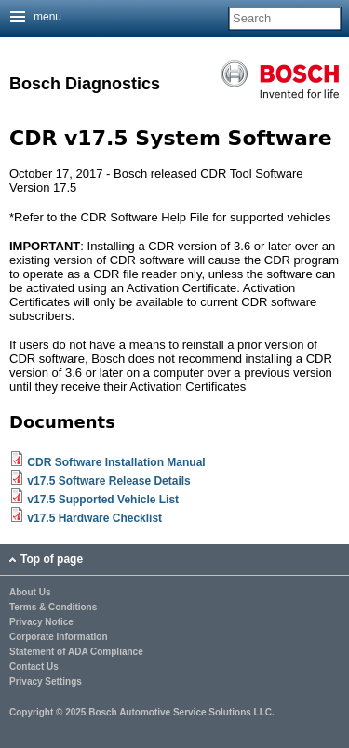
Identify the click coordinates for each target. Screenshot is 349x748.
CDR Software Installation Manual (116, 462)
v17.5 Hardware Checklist (94, 518)
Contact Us (34, 667)
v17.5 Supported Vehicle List (103, 499)
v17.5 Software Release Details (108, 481)
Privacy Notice (41, 622)
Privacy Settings (45, 682)
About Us (29, 592)
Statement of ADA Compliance (76, 652)
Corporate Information (58, 637)
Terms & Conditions (53, 607)
